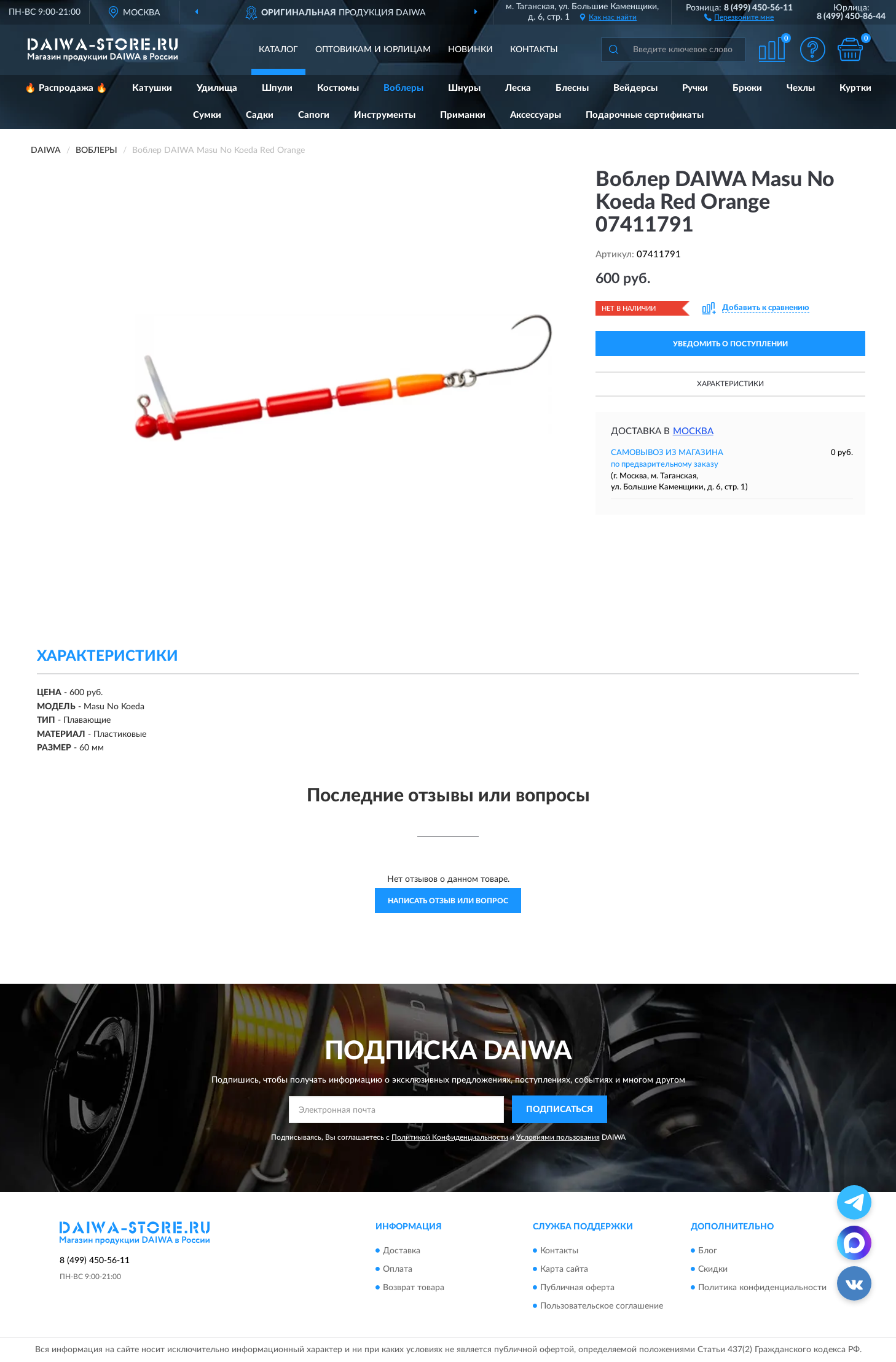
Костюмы (338, 88)
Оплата (397, 1269)
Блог (707, 1251)
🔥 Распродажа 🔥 (66, 88)
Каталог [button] (278, 49)
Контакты (534, 49)
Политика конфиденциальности (762, 1287)
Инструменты (384, 115)
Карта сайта (564, 1269)
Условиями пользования (558, 1137)
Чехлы (801, 88)
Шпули (277, 88)
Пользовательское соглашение (601, 1306)
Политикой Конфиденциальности (449, 1137)
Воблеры (403, 88)
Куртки (855, 88)
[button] (739, 16)
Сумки (207, 115)
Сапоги (313, 115)
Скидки (713, 1269)
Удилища (217, 88)
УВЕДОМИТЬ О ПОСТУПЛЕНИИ (730, 344)
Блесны (572, 88)
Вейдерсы (635, 88)
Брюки (747, 88)
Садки (259, 115)
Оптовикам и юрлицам (373, 49)
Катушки (152, 88)
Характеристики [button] (730, 383)
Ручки (695, 88)
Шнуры (464, 88)
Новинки (470, 49)
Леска (518, 88)
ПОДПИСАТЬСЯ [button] (559, 1109)
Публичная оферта (577, 1287)
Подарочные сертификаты (645, 115)
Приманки (462, 115)
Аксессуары (535, 115)
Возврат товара (413, 1287)
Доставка (401, 1251)
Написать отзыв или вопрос (448, 901)
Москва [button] (693, 431)
